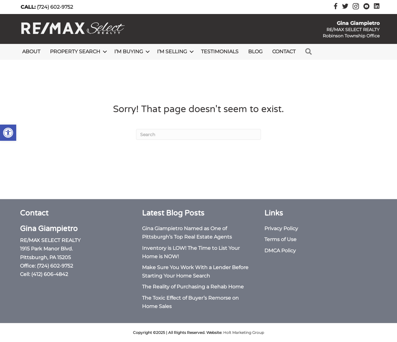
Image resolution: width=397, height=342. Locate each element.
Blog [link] (255, 52)
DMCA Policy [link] (280, 251)
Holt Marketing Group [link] (243, 332)
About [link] (31, 52)
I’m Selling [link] (172, 52)
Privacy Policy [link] (281, 228)
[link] (8, 133)
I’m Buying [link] (128, 52)
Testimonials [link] (219, 52)
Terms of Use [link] (280, 239)
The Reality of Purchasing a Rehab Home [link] (193, 287)
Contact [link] (284, 52)
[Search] (198, 134)
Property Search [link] (75, 52)
